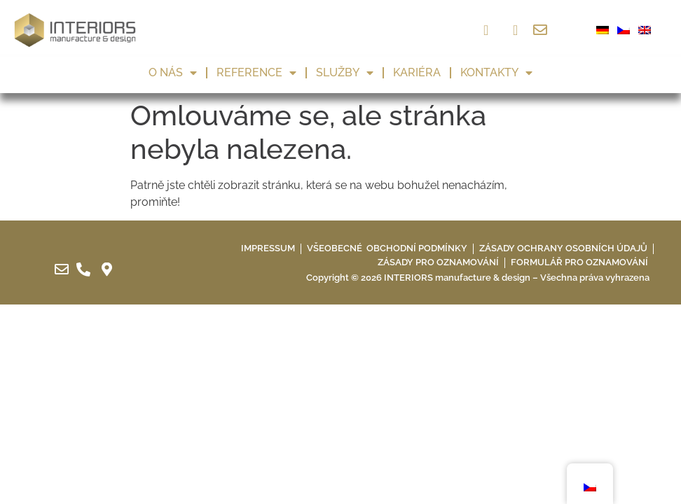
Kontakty (496, 72)
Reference (256, 72)
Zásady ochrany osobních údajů (563, 248)
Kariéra (417, 72)
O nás (173, 72)
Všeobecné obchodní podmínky (387, 248)
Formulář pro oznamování (579, 262)
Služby (344, 72)
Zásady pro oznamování (438, 262)
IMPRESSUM (268, 248)
